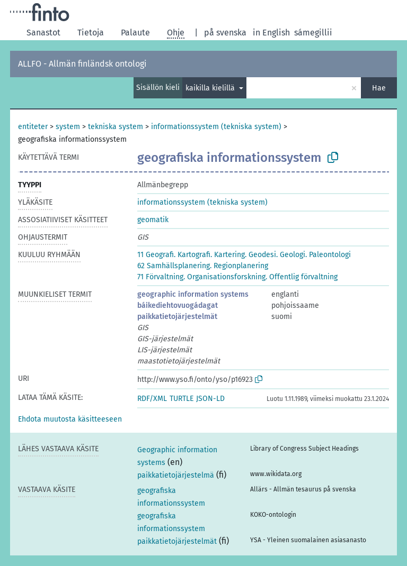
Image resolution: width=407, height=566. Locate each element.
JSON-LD (210, 398)
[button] (70, 419)
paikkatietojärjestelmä (175, 475)
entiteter (33, 126)
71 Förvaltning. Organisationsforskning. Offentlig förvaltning (237, 276)
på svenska (225, 33)
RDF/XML (152, 398)
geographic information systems (193, 294)
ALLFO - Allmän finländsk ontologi (82, 64)
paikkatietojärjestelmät (177, 316)
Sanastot (43, 33)
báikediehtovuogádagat (177, 305)
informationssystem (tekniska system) (216, 126)
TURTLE (181, 398)
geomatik (153, 219)
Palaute (135, 33)
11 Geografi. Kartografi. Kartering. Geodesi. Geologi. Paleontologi (244, 254)
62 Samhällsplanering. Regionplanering (202, 265)
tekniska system (115, 126)
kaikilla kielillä (211, 88)
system (68, 126)
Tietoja (90, 33)
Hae (379, 88)
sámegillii (313, 33)
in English (271, 33)
